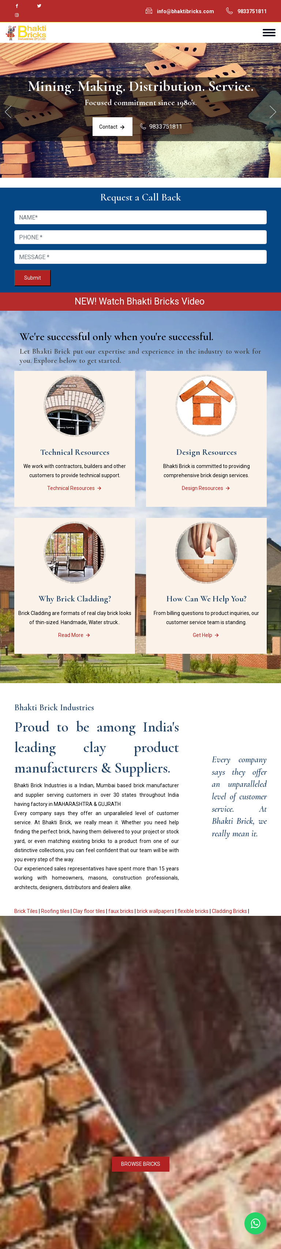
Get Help (206, 637)
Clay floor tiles (89, 913)
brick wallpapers (155, 913)
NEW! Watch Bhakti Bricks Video (141, 303)
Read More (74, 637)
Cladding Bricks (229, 913)
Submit (32, 280)
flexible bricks (193, 913)
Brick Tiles (26, 913)
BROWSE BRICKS (140, 1166)
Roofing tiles (55, 913)
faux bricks (121, 913)
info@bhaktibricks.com (185, 11)
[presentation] (8, 113)
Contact (111, 128)
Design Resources (206, 490)
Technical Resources (74, 490)
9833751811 (252, 11)
